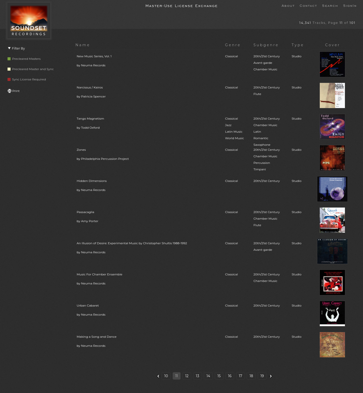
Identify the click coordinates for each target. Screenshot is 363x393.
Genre (233, 45)
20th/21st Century (266, 181)
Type (298, 45)
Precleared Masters (24, 59)
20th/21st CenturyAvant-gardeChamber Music (266, 62)
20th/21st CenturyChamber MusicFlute (266, 218)
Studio (296, 56)
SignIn (350, 5)
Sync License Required (27, 79)
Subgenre (266, 45)
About (288, 5)
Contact (308, 5)
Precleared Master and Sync (31, 69)
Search (330, 5)
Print (14, 91)
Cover (332, 45)
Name (82, 45)
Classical (231, 56)
